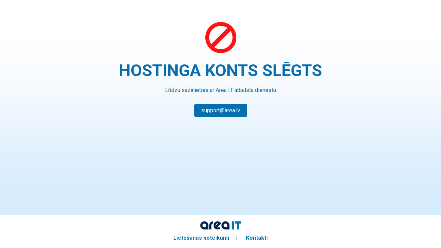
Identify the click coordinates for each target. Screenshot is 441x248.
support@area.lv (220, 110)
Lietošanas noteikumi (201, 238)
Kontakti (257, 238)
